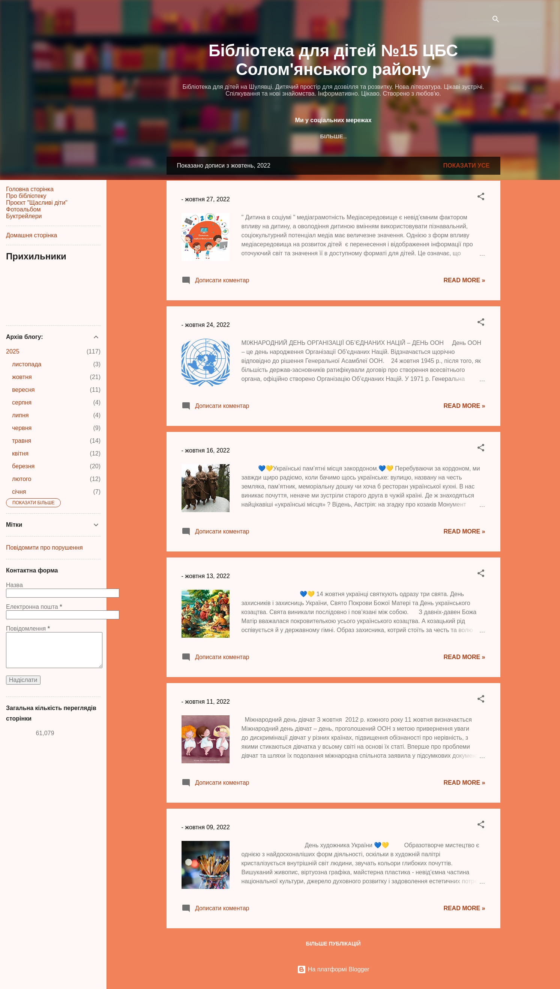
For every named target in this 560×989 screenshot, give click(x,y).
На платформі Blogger (333, 969)
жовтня (22, 377)
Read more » (464, 280)
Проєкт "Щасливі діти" (37, 202)
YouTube (392, 136)
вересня (23, 390)
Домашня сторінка (31, 235)
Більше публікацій (333, 944)
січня (19, 492)
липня (20, 415)
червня (22, 428)
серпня (22, 402)
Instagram (318, 136)
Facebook (276, 136)
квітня (20, 453)
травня (21, 441)
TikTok (357, 136)
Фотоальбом (23, 209)
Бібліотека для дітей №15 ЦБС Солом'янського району (333, 59)
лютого (21, 479)
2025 (13, 351)
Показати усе (466, 165)
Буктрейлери (24, 216)
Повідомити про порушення (44, 547)
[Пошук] (495, 20)
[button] (480, 198)
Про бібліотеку (26, 196)
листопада (26, 364)
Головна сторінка (30, 189)
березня (23, 466)
